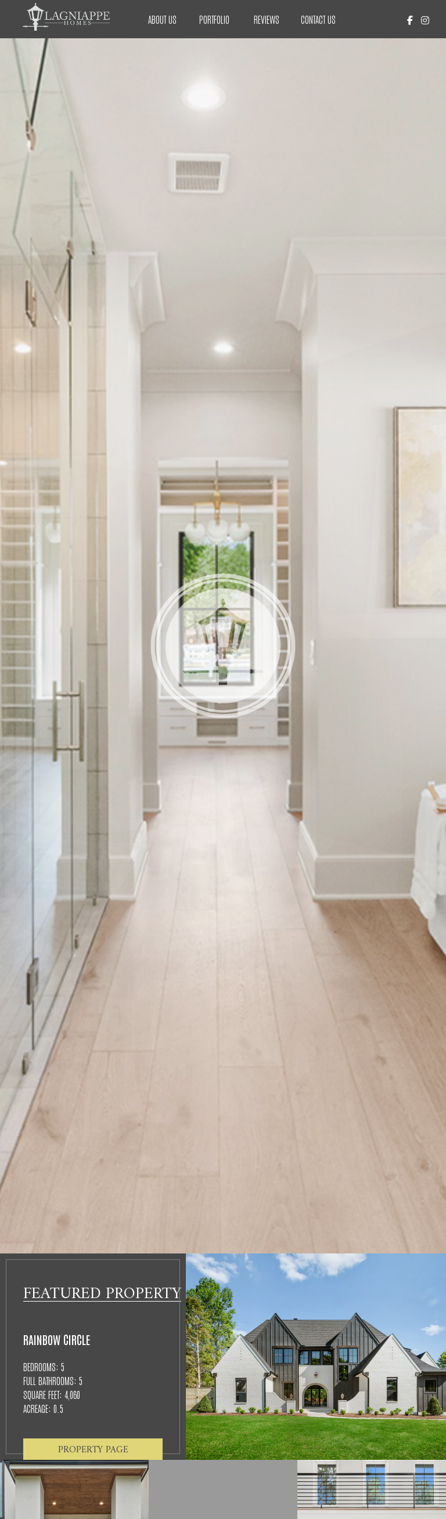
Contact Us (318, 19)
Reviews (266, 19)
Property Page (93, 1448)
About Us (162, 19)
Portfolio (214, 19)
